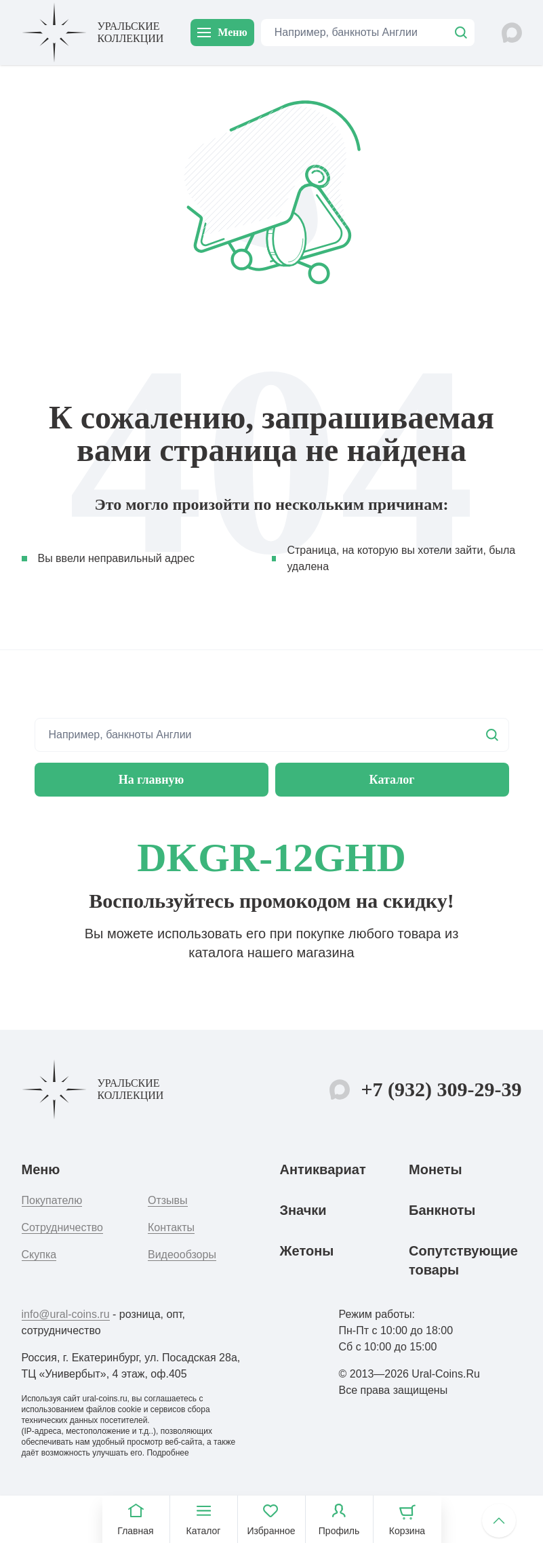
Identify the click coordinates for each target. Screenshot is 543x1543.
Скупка (39, 1254)
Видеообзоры (182, 1254)
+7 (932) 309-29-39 (441, 1089)
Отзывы (168, 1200)
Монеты (435, 1169)
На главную (151, 779)
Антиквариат (323, 1169)
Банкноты (442, 1210)
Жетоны (307, 1250)
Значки (303, 1210)
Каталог (392, 779)
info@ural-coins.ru (66, 1314)
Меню (222, 32)
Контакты (171, 1227)
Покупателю (52, 1200)
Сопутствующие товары (463, 1260)
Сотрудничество (63, 1227)
